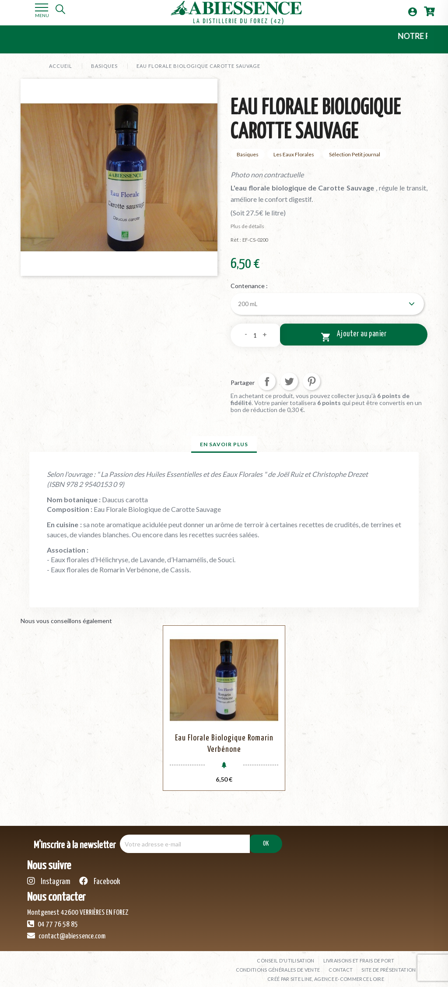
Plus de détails (247, 226)
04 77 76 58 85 (52, 919)
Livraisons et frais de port (359, 956)
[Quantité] (255, 334)
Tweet (289, 379)
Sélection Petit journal (354, 154)
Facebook (99, 876)
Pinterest (311, 379)
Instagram (48, 876)
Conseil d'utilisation (285, 956)
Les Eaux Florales (293, 154)
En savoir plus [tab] (224, 442)
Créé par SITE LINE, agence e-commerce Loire (325, 974)
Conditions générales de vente (278, 965)
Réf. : (236, 240)
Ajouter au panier (353, 335)
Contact (341, 965)
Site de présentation (388, 965)
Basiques (248, 154)
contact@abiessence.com (66, 931)
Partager (267, 379)
